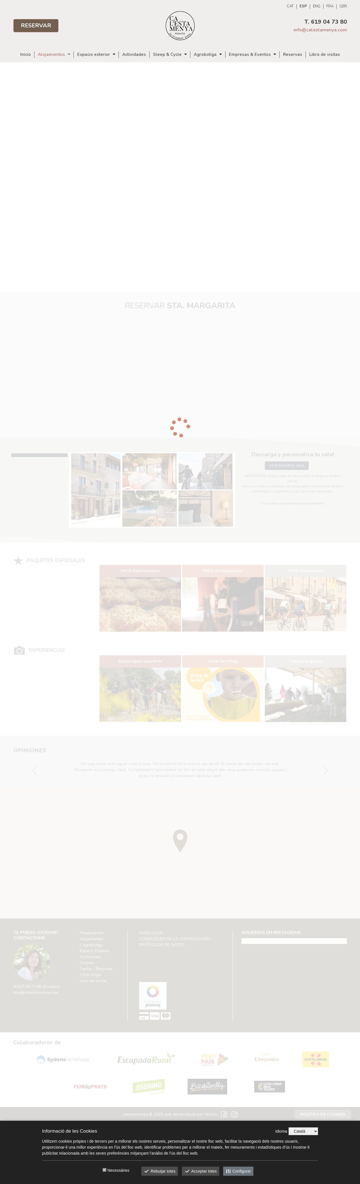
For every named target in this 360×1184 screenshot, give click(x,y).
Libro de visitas (324, 54)
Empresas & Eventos (250, 54)
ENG (316, 6)
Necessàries (118, 1170)
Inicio (25, 54)
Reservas (292, 54)
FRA (329, 6)
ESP (303, 6)
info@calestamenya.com (320, 30)
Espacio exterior (93, 54)
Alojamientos (51, 54)
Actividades (134, 54)
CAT (290, 6)
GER (343, 6)
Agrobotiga (205, 54)
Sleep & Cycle (167, 54)
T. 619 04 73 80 (325, 22)
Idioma (281, 1131)
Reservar (36, 25)
